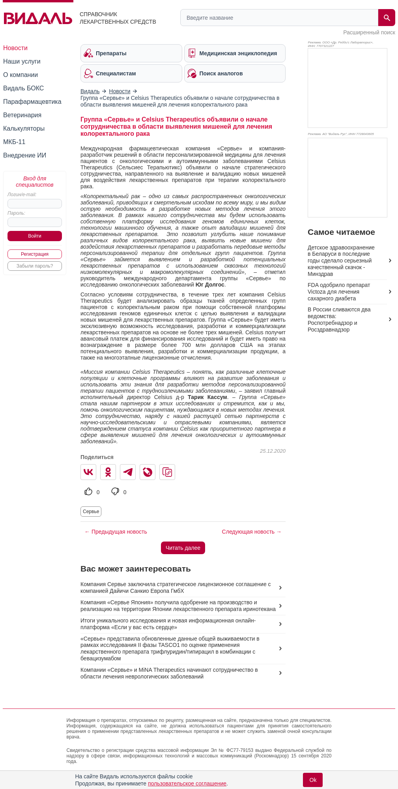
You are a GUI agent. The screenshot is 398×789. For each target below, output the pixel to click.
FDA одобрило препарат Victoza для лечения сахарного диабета (339, 292)
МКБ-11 (14, 142)
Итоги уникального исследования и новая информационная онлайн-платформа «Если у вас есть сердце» (168, 623)
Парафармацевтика (32, 101)
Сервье (91, 511)
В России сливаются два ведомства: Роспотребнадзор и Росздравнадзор (339, 319)
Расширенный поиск (369, 32)
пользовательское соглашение (187, 783)
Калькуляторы (24, 128)
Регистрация (35, 254)
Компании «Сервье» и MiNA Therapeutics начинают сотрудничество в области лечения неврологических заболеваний (169, 673)
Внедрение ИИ (24, 155)
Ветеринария (22, 115)
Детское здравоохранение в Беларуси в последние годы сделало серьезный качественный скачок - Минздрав (341, 260)
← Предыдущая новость (115, 531)
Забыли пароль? (35, 266)
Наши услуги (22, 61)
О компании (20, 74)
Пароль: (16, 213)
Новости (15, 48)
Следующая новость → (252, 531)
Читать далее (183, 548)
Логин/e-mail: (21, 194)
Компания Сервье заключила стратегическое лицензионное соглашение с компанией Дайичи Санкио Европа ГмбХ (175, 587)
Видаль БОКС (23, 88)
